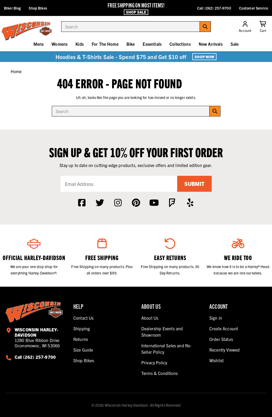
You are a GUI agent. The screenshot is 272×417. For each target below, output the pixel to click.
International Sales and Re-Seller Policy (166, 349)
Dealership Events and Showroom (162, 331)
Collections (180, 44)
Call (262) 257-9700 (214, 8)
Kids (79, 44)
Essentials (152, 44)
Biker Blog (12, 8)
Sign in (215, 317)
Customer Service (253, 8)
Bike (130, 44)
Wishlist (216, 360)
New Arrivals (211, 44)
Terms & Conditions (159, 373)
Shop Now (204, 56)
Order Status (221, 339)
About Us (149, 317)
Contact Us (83, 317)
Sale (235, 44)
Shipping (81, 328)
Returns (80, 339)
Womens (59, 44)
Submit (194, 183)
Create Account (223, 328)
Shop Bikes (38, 8)
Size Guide (83, 349)
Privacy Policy (154, 362)
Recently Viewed (224, 349)
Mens (38, 44)
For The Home (105, 44)
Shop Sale (136, 12)
